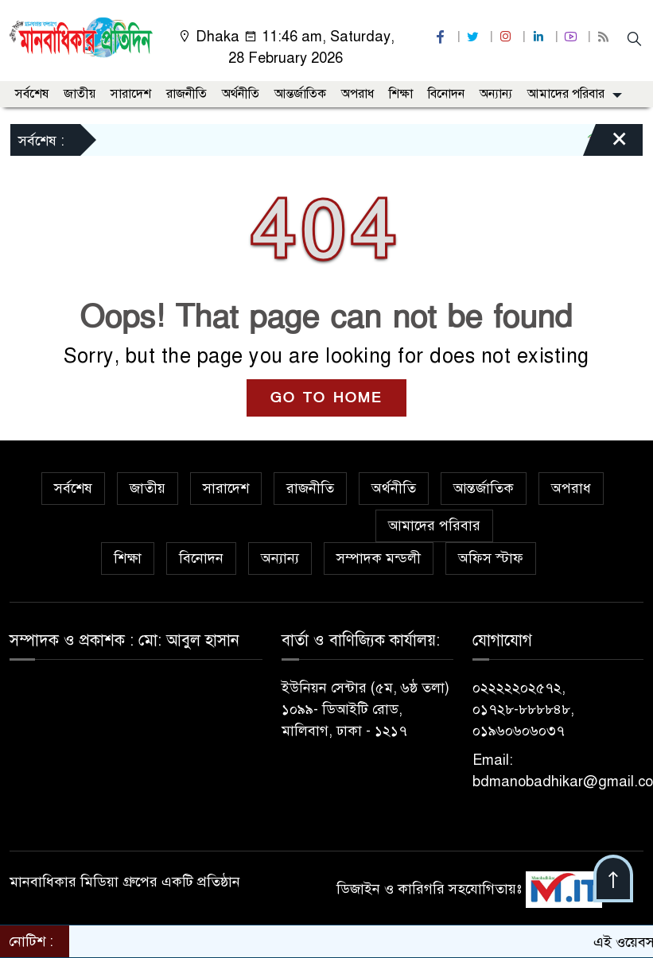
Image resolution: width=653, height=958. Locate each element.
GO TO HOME (326, 398)
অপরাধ (357, 94)
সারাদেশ (131, 94)
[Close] (605, 144)
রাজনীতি (186, 94)
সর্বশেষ (32, 94)
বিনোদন (446, 94)
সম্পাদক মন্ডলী (378, 558)
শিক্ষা (401, 94)
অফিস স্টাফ (490, 558)
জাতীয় (79, 94)
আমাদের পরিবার (565, 94)
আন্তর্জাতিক (300, 94)
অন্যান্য (496, 94)
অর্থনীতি (240, 94)
